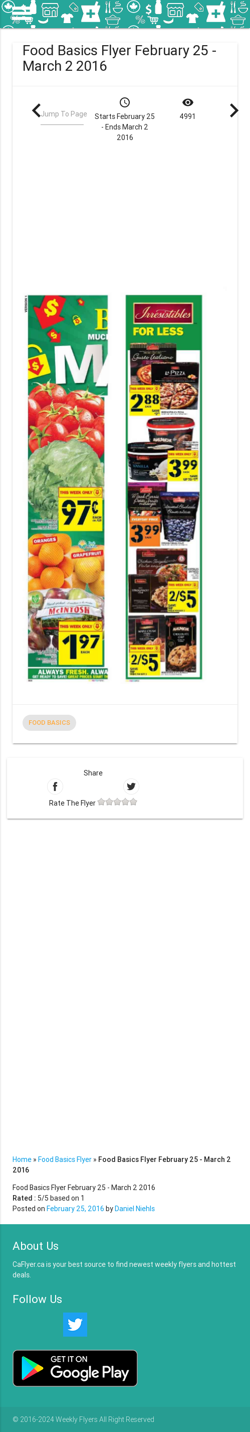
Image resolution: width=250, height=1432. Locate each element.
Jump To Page (64, 113)
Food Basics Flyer (65, 1159)
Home (22, 1159)
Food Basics (49, 722)
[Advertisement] (136, 213)
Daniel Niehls (135, 1208)
